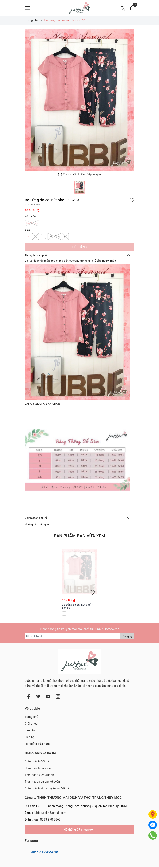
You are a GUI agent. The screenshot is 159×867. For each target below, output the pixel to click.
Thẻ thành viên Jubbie (40, 750)
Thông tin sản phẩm (77, 255)
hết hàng (54, 236)
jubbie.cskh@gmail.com (50, 787)
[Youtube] (48, 671)
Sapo (106, 862)
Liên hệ (29, 712)
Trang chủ (31, 692)
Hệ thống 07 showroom (79, 804)
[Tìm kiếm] (123, 8)
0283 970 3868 (50, 794)
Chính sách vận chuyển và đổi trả (47, 763)
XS (28, 236)
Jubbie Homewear (44, 827)
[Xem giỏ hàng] (132, 7)
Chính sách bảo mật (38, 743)
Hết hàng (79, 247)
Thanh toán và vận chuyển (42, 756)
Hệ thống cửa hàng (37, 718)
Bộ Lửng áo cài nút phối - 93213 (77, 606)
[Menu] (27, 8)
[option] (79, 100)
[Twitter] (38, 671)
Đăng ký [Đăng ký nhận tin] (127, 636)
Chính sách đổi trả (77, 517)
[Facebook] (28, 671)
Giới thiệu (31, 698)
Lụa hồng (32, 223)
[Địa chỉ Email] (73, 636)
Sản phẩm (31, 705)
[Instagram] (58, 671)
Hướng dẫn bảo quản (77, 524)
